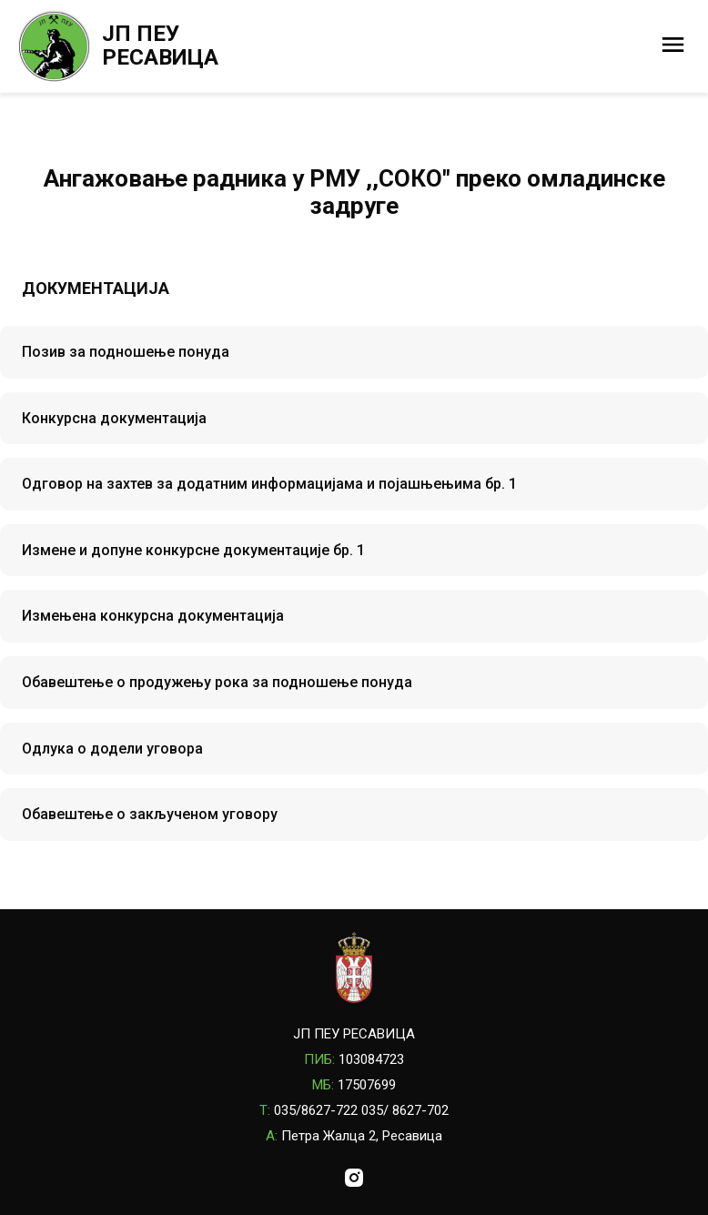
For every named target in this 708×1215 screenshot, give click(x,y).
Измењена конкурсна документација (153, 615)
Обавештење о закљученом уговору (150, 814)
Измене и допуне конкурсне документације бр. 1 (193, 550)
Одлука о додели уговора (112, 748)
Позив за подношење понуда (125, 351)
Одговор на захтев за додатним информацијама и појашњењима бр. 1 (269, 483)
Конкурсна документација (114, 418)
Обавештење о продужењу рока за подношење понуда (217, 682)
